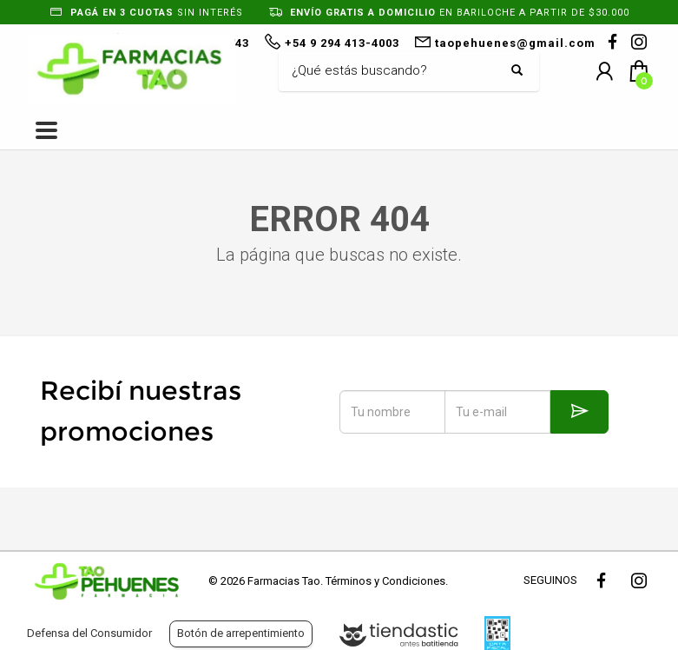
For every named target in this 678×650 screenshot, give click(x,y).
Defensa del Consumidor (89, 633)
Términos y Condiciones (385, 580)
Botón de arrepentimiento (241, 633)
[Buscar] (396, 71)
